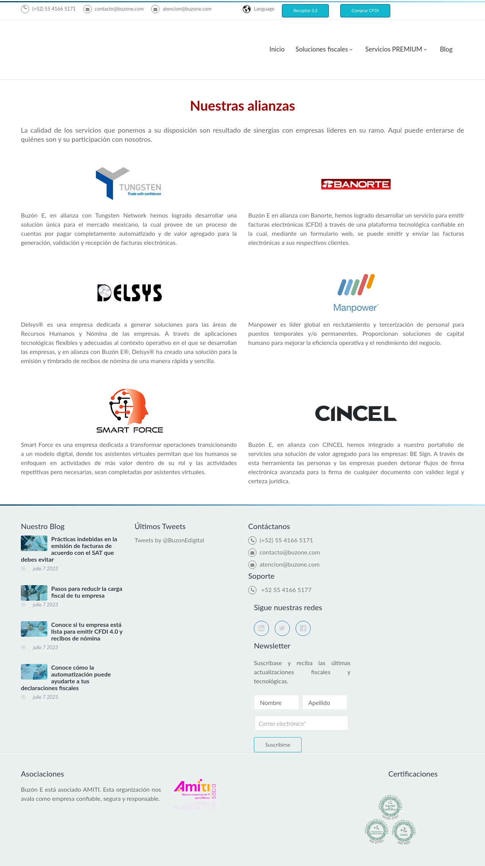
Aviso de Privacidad (234, 852)
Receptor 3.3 (305, 10)
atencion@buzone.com (181, 9)
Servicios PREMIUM (393, 34)
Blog (446, 34)
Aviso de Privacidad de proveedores (312, 852)
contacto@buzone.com (113, 9)
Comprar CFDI (365, 10)
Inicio (277, 34)
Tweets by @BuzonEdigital (169, 508)
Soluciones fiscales (322, 34)
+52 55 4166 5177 (285, 558)
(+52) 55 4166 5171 (54, 9)
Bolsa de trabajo (385, 852)
